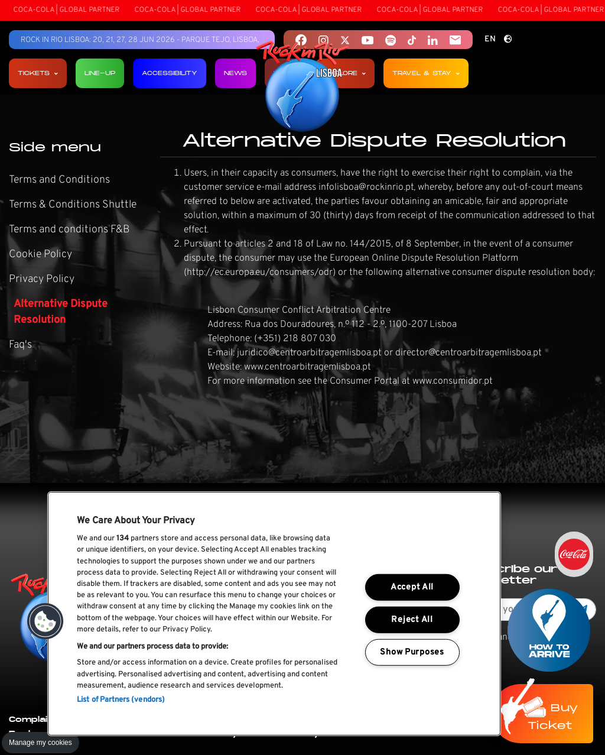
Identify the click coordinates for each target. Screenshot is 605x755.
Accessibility (169, 73)
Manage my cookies (40, 742)
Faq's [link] (20, 345)
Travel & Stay (426, 73)
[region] (274, 613)
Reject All (411, 620)
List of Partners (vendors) (121, 700)
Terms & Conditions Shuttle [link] (72, 205)
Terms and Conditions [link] (59, 180)
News (235, 73)
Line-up (99, 73)
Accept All (412, 587)
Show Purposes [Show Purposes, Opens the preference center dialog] (412, 651)
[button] (45, 621)
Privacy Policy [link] (41, 279)
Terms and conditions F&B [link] (69, 229)
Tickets (38, 73)
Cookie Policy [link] (40, 254)
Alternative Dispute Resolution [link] (61, 312)
